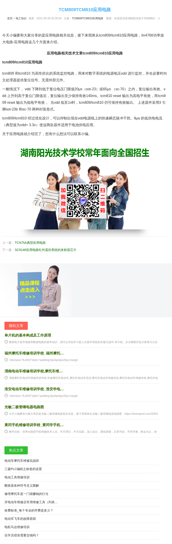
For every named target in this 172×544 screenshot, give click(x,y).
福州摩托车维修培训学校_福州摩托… (34, 353)
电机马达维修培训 (17, 527)
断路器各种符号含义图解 (21, 485)
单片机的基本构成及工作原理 (27, 335)
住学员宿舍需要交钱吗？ (21, 535)
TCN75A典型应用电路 (30, 242)
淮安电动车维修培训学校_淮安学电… (34, 389)
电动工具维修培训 (17, 477)
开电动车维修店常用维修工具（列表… (31, 502)
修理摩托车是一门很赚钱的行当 (26, 494)
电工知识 (21, 18)
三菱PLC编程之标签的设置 (23, 469)
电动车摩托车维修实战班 (21, 460)
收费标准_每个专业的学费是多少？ (28, 510)
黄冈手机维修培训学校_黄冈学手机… (34, 425)
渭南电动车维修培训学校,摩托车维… (33, 371)
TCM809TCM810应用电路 (87, 18)
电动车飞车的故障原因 (20, 518)
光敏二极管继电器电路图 (24, 407)
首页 (10, 18)
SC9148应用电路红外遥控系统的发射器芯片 (45, 250)
